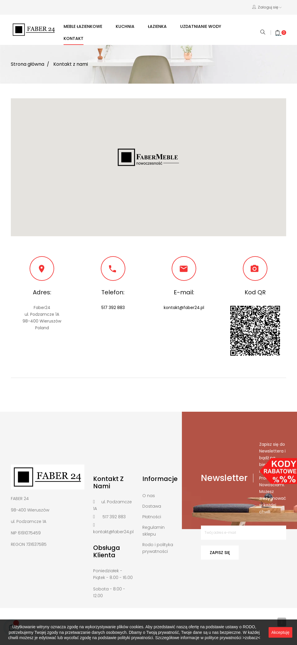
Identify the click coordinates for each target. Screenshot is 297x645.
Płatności (151, 517)
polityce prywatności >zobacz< (232, 637)
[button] (148, 157)
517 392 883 (113, 307)
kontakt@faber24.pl (184, 307)
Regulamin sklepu (153, 530)
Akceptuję (280, 632)
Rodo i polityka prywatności (157, 548)
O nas (148, 496)
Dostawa (151, 506)
